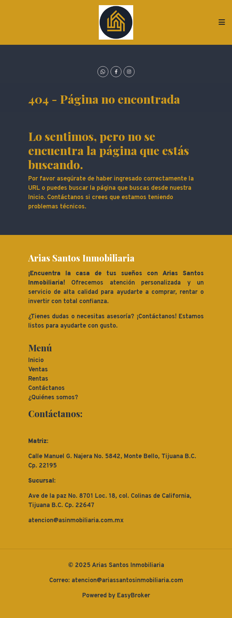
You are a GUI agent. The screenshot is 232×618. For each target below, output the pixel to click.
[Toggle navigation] (221, 22)
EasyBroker (133, 596)
